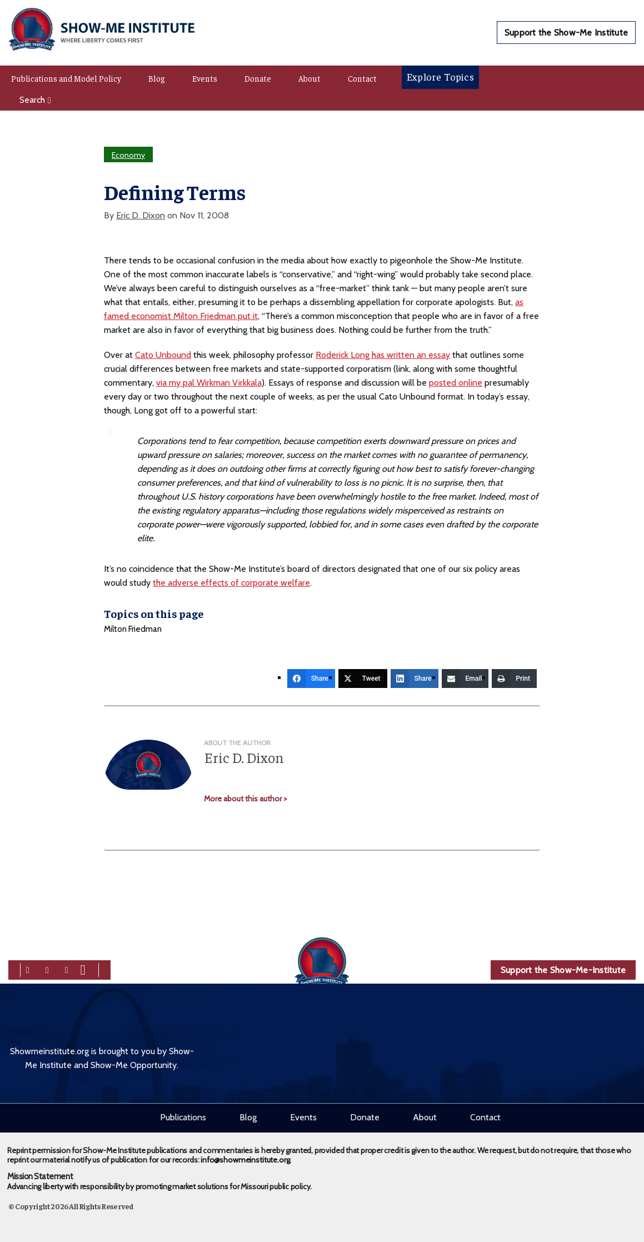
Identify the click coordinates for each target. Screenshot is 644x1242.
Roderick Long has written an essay (383, 355)
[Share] (311, 678)
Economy (128, 155)
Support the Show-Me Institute (566, 32)
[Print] (514, 678)
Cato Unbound (163, 355)
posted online (455, 382)
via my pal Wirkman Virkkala (209, 382)
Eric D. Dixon (140, 215)
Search (35, 99)
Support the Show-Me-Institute (563, 970)
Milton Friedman (133, 629)
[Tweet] (362, 678)
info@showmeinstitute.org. (246, 1156)
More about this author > (245, 799)
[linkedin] (66, 969)
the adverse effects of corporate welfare (231, 582)
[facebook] (27, 969)
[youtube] (83, 969)
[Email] (465, 678)
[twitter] (47, 969)
